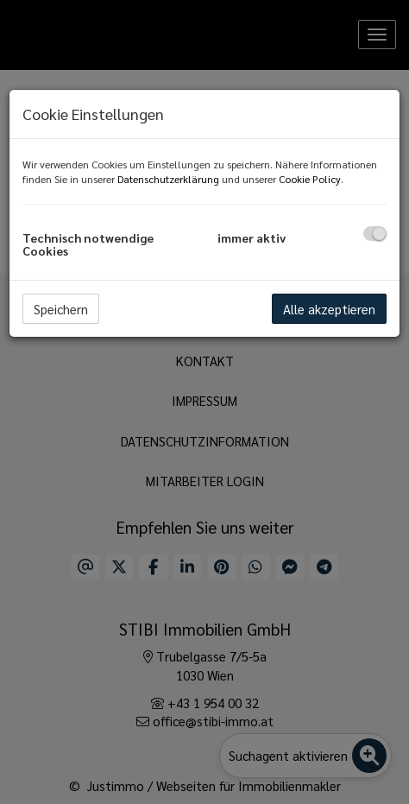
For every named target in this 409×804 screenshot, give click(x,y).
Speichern (61, 309)
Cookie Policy (310, 179)
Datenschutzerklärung (168, 179)
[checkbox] (375, 233)
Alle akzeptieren (329, 309)
